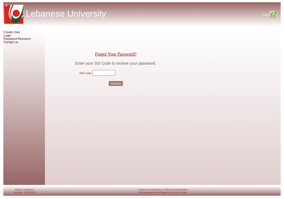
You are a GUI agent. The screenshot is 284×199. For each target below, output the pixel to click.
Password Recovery (17, 38)
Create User (12, 32)
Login (7, 35)
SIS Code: (85, 73)
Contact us (11, 42)
